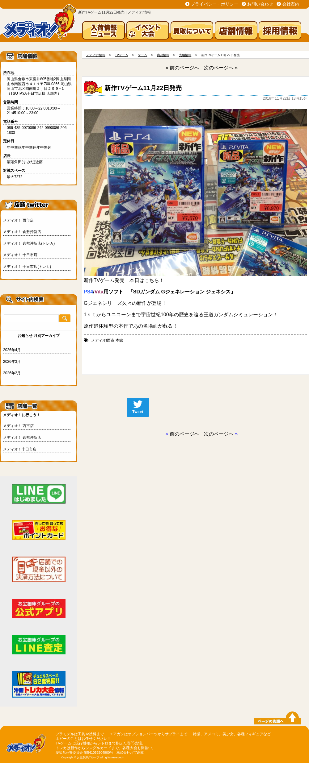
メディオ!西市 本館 (107, 340)
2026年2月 (12, 373)
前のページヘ (184, 434)
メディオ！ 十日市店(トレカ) (27, 266)
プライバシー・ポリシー (214, 4)
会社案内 (290, 4)
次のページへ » (221, 67)
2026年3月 (12, 361)
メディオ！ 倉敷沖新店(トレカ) (29, 243)
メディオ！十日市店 (19, 449)
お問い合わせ (260, 4)
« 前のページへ (182, 67)
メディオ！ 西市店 (18, 220)
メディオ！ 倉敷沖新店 (22, 232)
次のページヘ (219, 434)
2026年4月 (12, 350)
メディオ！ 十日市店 (20, 255)
